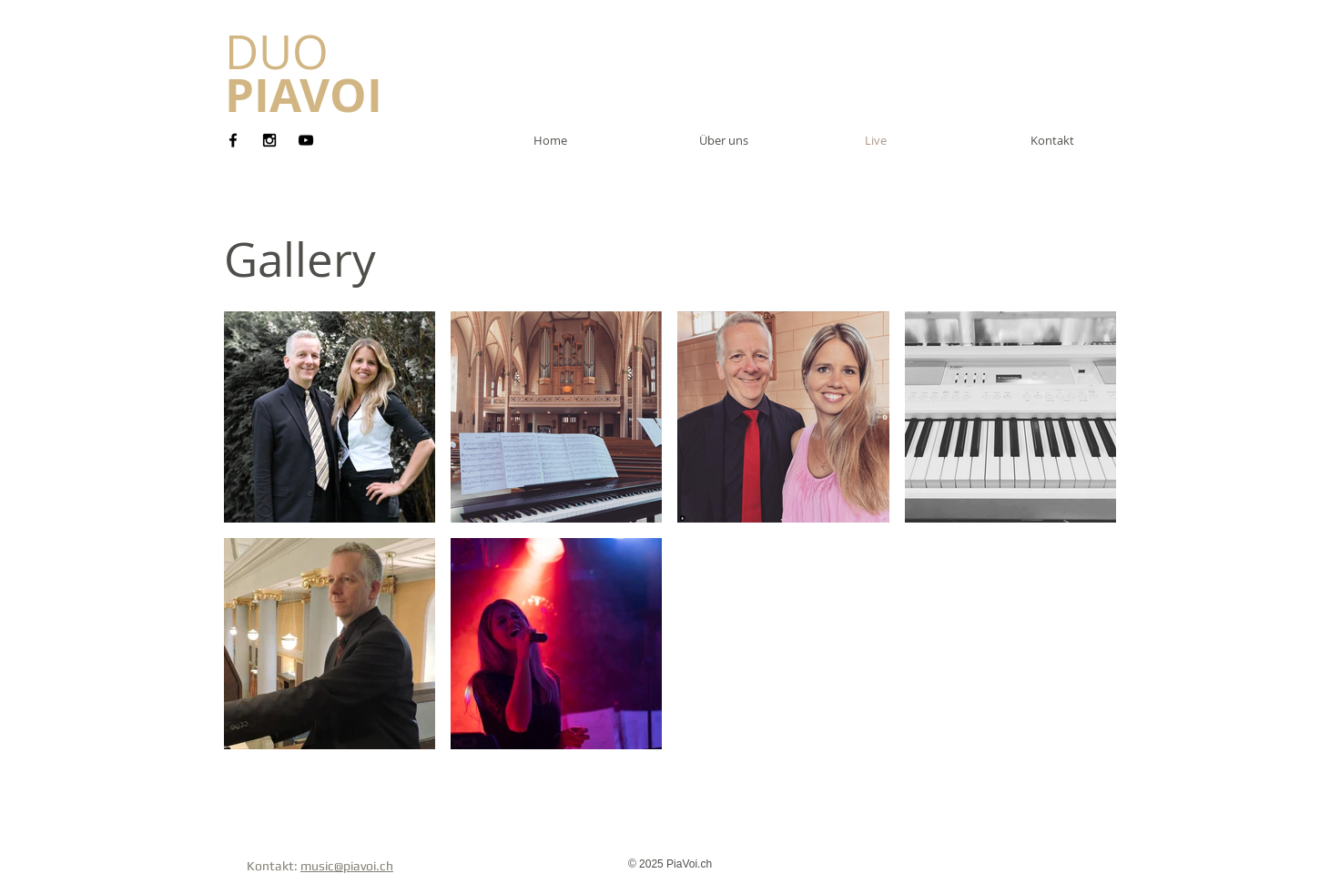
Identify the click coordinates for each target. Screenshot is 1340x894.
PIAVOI (303, 94)
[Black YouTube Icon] (306, 140)
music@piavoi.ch (346, 865)
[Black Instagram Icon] (269, 140)
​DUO (277, 52)
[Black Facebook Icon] (233, 140)
